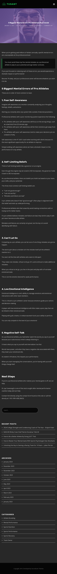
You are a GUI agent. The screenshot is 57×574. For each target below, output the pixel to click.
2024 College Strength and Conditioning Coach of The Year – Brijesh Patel (29, 428)
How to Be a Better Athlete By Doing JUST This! (20, 436)
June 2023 (7, 480)
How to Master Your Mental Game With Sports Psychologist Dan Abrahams (29, 441)
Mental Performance (35, 25)
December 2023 (9, 466)
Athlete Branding (9, 518)
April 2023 (7, 488)
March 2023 (8, 493)
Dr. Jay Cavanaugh (21, 25)
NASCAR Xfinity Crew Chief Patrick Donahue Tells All (21, 432)
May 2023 (7, 484)
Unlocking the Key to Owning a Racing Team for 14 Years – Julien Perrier (28, 445)
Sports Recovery (9, 536)
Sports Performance (10, 531)
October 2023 (8, 475)
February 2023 (8, 497)
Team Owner (8, 540)
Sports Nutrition (9, 527)
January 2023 (8, 502)
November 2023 (9, 471)
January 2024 (8, 462)
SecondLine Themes (38, 568)
